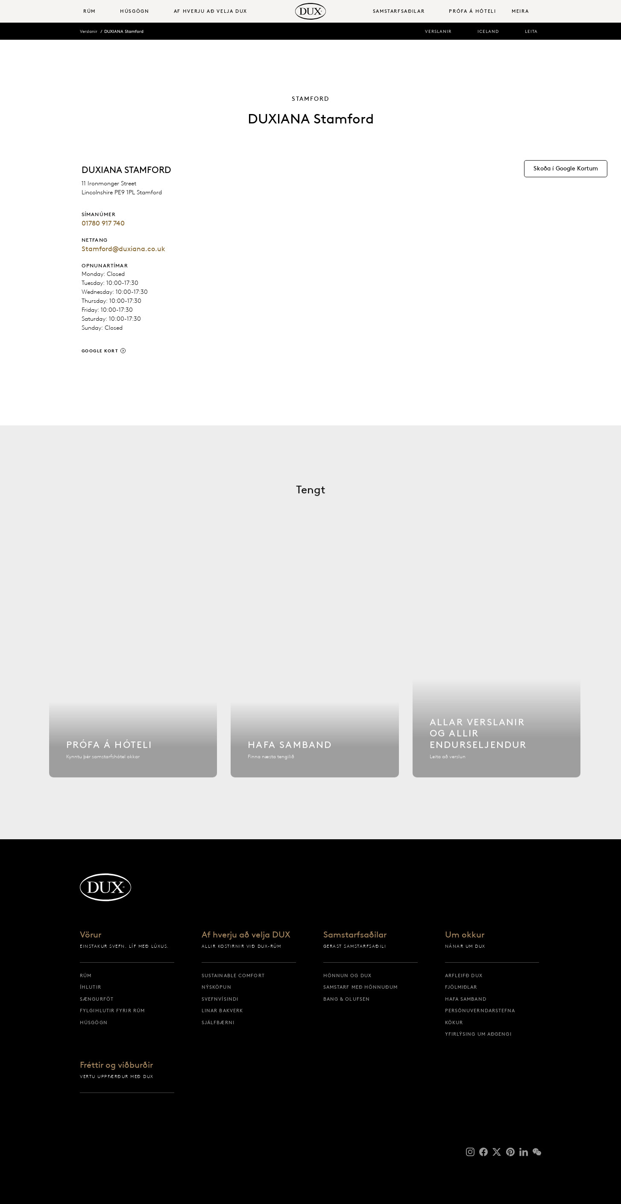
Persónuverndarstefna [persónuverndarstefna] (480, 1011)
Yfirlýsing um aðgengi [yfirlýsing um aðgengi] (478, 1034)
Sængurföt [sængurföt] (97, 999)
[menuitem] (98, 11)
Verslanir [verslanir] (438, 31)
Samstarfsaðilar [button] (399, 11)
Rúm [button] (89, 11)
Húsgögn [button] (134, 11)
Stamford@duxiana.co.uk (123, 249)
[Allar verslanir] (497, 680)
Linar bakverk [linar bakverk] (222, 1011)
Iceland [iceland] (488, 31)
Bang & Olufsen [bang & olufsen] (346, 999)
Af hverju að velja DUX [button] (210, 11)
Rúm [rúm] (85, 975)
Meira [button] (520, 11)
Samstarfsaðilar (355, 935)
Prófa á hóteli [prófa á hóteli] (472, 11)
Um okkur (464, 935)
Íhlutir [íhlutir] (90, 987)
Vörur (90, 935)
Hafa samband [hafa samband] (465, 999)
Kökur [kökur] (454, 1022)
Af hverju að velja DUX (246, 935)
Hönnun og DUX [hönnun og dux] (347, 975)
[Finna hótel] (133, 680)
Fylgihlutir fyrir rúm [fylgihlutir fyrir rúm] (112, 1011)
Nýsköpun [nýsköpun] (216, 987)
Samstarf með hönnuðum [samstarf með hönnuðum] (360, 987)
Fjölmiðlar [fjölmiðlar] (461, 987)
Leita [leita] (531, 31)
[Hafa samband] (315, 680)
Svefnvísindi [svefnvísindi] (220, 999)
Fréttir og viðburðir (116, 1065)
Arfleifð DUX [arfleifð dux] (464, 975)
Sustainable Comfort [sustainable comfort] (233, 975)
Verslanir (88, 31)
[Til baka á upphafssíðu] (311, 11)
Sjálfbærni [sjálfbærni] (218, 1022)
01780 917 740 (103, 223)
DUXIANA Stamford (124, 31)
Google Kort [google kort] (100, 351)
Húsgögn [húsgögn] (94, 1022)
